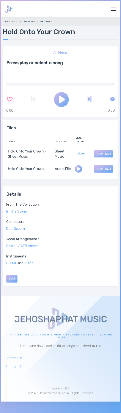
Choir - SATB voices (22, 246)
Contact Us (14, 358)
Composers (15, 222)
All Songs (11, 21)
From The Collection (22, 204)
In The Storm (16, 211)
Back (12, 278)
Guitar (11, 263)
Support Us (13, 367)
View (81, 154)
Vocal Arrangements (22, 239)
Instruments (16, 256)
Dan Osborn (15, 229)
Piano (28, 263)
